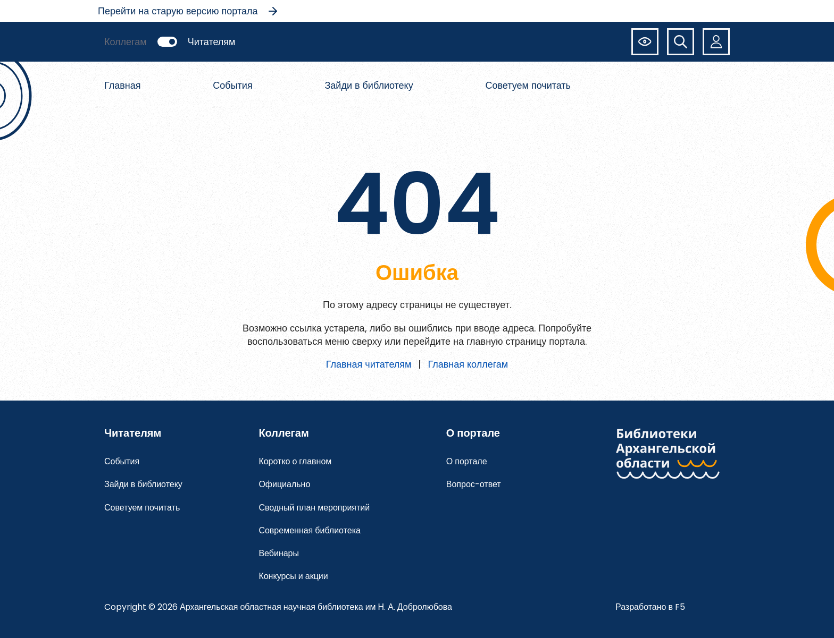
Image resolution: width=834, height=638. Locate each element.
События (232, 85)
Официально (284, 484)
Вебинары (278, 553)
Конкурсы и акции (293, 576)
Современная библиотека (309, 530)
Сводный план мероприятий (314, 507)
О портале (466, 461)
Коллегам (125, 41)
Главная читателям (369, 364)
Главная (122, 85)
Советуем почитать (528, 85)
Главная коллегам (468, 364)
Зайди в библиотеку (368, 85)
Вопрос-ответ (473, 484)
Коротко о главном (294, 461)
